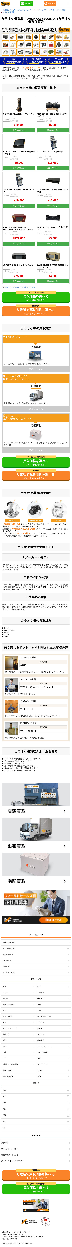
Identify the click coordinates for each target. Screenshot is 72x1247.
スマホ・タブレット (10, 1028)
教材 (4, 1052)
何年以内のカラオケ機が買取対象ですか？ (21, 768)
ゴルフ (5, 1058)
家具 (4, 1022)
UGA (6, 632)
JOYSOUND (9, 630)
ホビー (5, 998)
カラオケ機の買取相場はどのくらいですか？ (22, 759)
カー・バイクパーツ (45, 1046)
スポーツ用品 (42, 1052)
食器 (4, 1010)
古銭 (39, 1004)
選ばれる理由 (8, 955)
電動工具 (6, 1034)
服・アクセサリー (44, 1016)
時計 (4, 1040)
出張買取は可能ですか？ (14, 763)
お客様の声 (7, 961)
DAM (6, 628)
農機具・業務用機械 (10, 1064)
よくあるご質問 (8, 973)
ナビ (4, 1046)
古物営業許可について (9, 1155)
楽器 (39, 986)
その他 (39, 1070)
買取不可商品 (8, 1076)
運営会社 (4, 1143)
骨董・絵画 (7, 1070)
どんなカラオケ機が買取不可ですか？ (19, 770)
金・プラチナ (42, 1064)
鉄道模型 (40, 998)
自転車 (39, 1028)
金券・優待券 (8, 1016)
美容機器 (40, 1040)
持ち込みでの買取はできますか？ (18, 761)
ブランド (40, 1034)
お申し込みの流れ (9, 942)
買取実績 (6, 967)
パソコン (40, 1022)
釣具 (39, 1058)
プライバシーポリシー (9, 1149)
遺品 (39, 1076)
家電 (4, 986)
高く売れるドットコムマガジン (13, 1161)
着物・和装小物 (8, 1004)
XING (6, 634)
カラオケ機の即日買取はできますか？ (19, 766)
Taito (6, 636)
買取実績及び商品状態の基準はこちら (19, 287)
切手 (39, 1010)
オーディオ (41, 992)
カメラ (5, 992)
